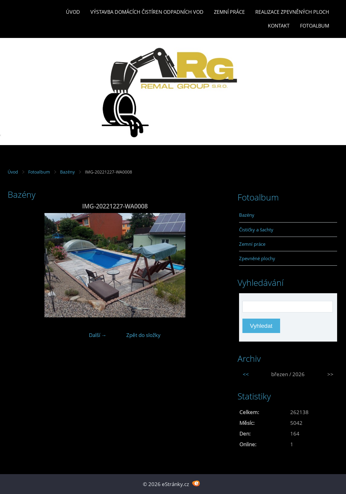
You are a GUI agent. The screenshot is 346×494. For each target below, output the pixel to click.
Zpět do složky (143, 335)
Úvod (73, 12)
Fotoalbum (314, 25)
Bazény (67, 172)
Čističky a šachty (256, 229)
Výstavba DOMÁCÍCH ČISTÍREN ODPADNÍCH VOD (146, 12)
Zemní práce (229, 12)
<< (246, 374)
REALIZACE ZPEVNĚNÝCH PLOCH (292, 12)
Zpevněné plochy (257, 258)
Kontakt (279, 25)
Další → (98, 335)
